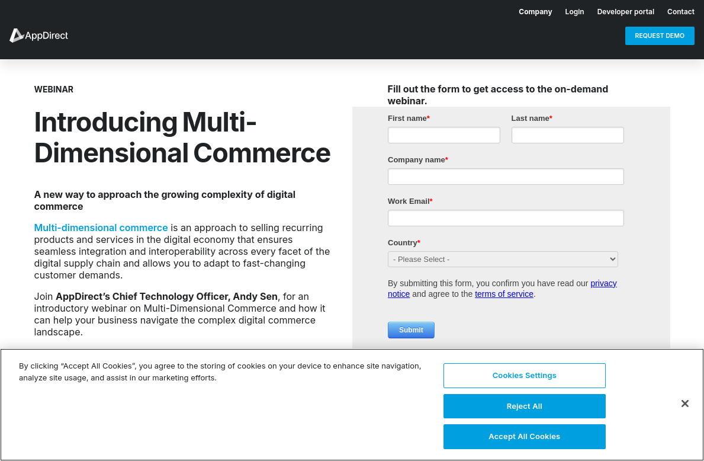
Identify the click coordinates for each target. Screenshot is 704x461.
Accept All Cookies (524, 436)
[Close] (685, 403)
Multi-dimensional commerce (101, 227)
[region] (352, 404)
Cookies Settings (525, 375)
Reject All (524, 406)
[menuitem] (529, 9)
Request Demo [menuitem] (659, 36)
